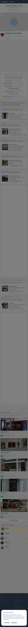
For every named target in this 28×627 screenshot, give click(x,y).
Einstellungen (7, 622)
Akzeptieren (14, 622)
